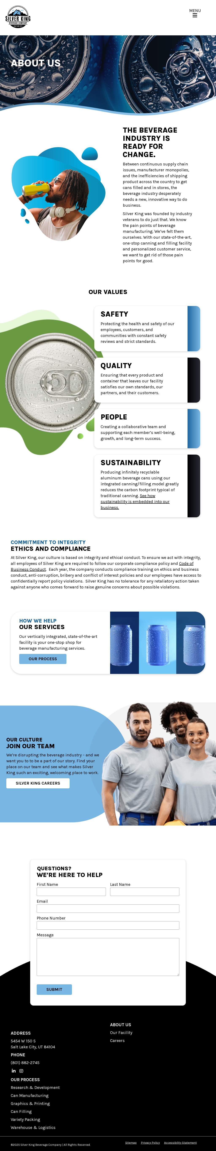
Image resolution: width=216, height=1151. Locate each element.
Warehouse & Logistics (33, 1127)
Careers (117, 1040)
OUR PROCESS (25, 1079)
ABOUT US (120, 1024)
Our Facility (121, 1032)
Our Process (43, 658)
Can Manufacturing (30, 1095)
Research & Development (35, 1087)
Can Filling (21, 1111)
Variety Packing (25, 1119)
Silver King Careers (38, 783)
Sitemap (131, 1142)
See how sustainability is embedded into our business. (135, 501)
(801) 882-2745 (25, 1062)
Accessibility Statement (180, 1142)
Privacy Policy (150, 1142)
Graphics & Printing (30, 1103)
